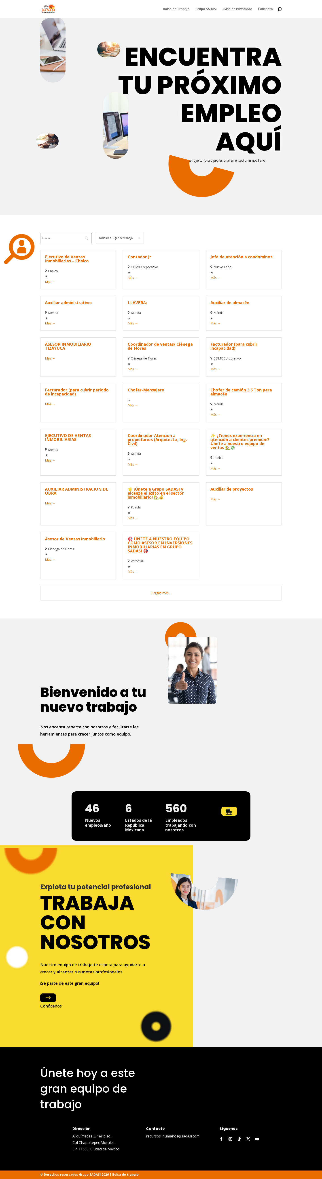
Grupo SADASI (206, 9)
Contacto (265, 9)
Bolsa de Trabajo (176, 9)
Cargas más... (161, 593)
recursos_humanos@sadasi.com (172, 1136)
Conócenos (51, 1006)
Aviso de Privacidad (237, 9)
